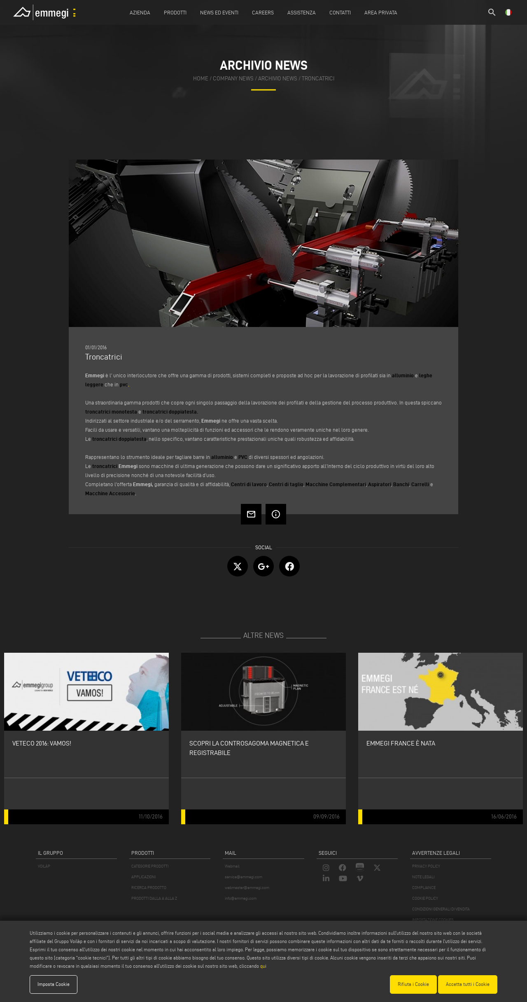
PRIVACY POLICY (426, 866)
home (200, 78)
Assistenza (301, 12)
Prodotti (175, 12)
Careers (263, 12)
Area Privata (380, 12)
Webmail (232, 866)
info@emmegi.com (241, 898)
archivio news (277, 78)
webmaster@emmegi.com (247, 887)
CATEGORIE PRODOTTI (149, 866)
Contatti (340, 12)
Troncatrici (318, 78)
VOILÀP (44, 866)
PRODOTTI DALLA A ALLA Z (154, 898)
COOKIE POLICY (425, 898)
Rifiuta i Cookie (413, 984)
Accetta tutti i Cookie (468, 984)
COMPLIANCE (424, 887)
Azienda (140, 12)
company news (233, 78)
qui (263, 966)
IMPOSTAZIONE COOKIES (432, 919)
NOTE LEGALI (423, 877)
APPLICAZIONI (143, 877)
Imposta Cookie (53, 984)
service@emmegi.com (243, 877)
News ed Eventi (219, 12)
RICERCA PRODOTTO (148, 887)
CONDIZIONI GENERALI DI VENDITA (441, 909)
